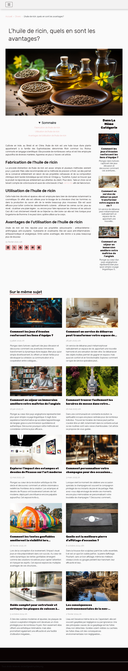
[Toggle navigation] (9, 4)
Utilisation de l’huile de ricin (47, 131)
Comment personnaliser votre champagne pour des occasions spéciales (88, 472)
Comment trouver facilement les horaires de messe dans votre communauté (89, 403)
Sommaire (49, 123)
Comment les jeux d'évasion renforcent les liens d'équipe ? (109, 153)
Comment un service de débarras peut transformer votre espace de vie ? (109, 198)
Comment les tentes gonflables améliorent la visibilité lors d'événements (32, 540)
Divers (18, 16)
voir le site (68, 183)
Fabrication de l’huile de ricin (47, 127)
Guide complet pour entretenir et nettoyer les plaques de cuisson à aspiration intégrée (33, 608)
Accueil (9, 16)
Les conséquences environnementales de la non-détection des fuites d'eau (87, 608)
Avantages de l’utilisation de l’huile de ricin (47, 135)
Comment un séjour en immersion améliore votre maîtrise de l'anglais (109, 248)
